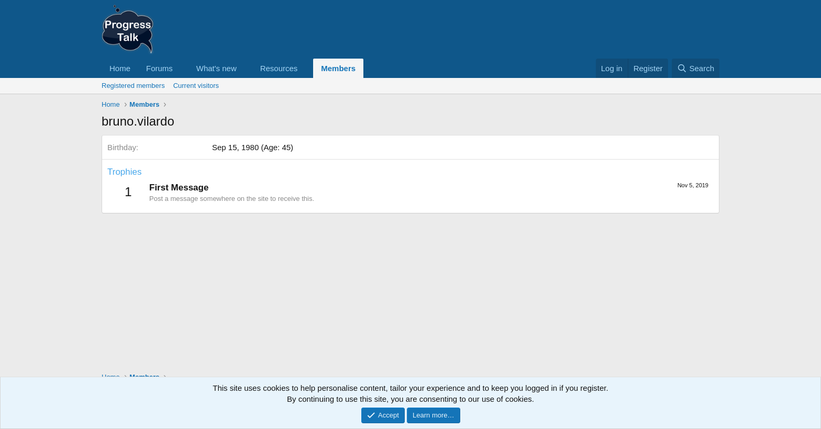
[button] (181, 68)
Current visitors (196, 85)
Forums (159, 68)
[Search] (695, 68)
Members (338, 68)
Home (119, 68)
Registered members (133, 85)
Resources (279, 68)
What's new (216, 68)
